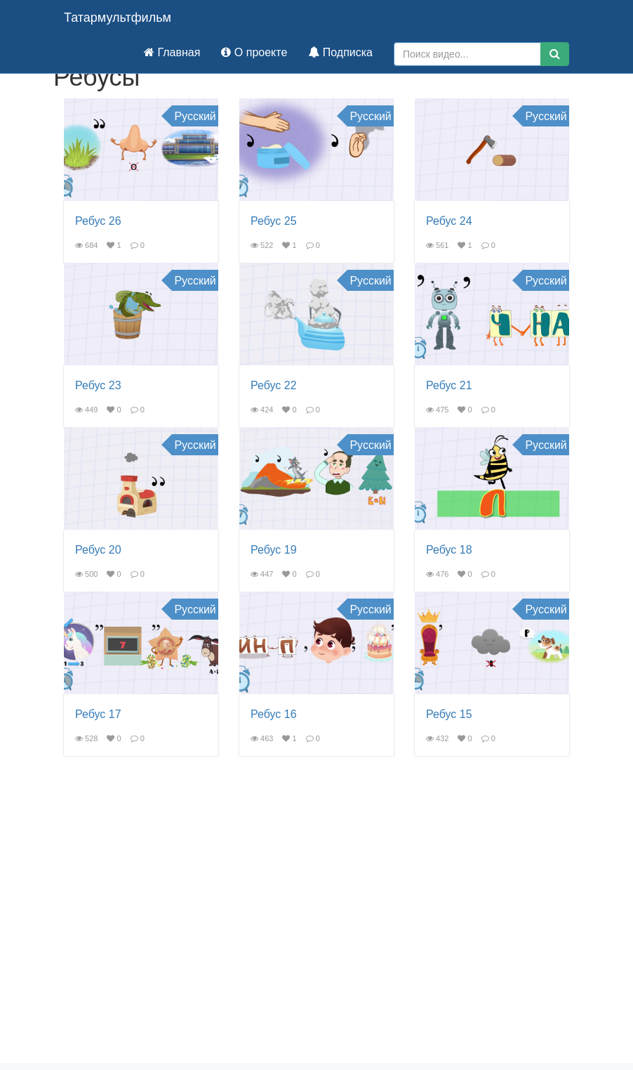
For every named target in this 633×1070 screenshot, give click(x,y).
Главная (172, 52)
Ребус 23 (98, 385)
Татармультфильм (117, 18)
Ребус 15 (449, 714)
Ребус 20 (98, 550)
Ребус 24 (449, 221)
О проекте (254, 52)
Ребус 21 (449, 385)
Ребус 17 (98, 714)
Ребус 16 (274, 714)
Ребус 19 (274, 550)
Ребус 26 (98, 221)
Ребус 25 (274, 221)
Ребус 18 (449, 550)
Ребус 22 (274, 385)
